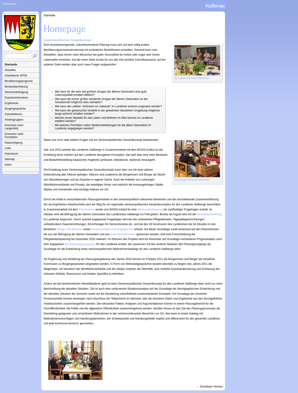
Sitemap (10, 159)
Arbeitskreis (87, 209)
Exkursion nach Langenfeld (14, 127)
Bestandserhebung (16, 86)
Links (8, 148)
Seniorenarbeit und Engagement (112, 229)
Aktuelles (10, 70)
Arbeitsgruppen (14, 119)
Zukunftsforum (13, 114)
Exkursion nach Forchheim (14, 135)
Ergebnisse (11, 103)
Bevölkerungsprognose (19, 81)
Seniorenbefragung (16, 92)
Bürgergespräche (15, 108)
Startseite (11, 64)
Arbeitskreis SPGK (16, 75)
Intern (8, 164)
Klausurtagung (13, 142)
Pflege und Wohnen (69, 229)
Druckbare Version (211, 386)
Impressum (11, 153)
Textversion (9, 4)
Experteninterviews (16, 97)
